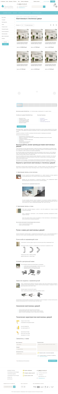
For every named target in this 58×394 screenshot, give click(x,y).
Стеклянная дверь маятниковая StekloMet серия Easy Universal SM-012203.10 (36, 66)
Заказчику (11, 1)
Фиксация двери (4, 34)
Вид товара (4, 18)
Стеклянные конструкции (13, 376)
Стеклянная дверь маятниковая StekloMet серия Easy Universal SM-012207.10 (50, 66)
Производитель (4, 23)
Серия (3, 25)
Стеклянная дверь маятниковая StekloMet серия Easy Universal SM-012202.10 (22, 66)
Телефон (18, 348)
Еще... (19, 1)
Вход (53, 1)
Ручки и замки (42, 121)
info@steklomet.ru (23, 8)
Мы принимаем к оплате (38, 384)
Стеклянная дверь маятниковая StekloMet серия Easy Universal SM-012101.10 (22, 44)
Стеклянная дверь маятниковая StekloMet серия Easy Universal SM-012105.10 (36, 44)
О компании (3, 1)
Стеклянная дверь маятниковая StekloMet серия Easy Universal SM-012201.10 (50, 44)
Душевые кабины (11, 371)
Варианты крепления (43, 120)
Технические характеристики (45, 122)
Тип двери (3, 20)
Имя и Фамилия (19, 343)
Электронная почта (19, 352)
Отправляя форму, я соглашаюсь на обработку (46, 357)
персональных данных (43, 357)
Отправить (14, 388)
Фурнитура (9, 378)
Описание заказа (40, 343)
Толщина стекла (4, 27)
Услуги (7, 1)
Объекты (14, 1)
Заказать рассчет (21, 127)
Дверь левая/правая (5, 37)
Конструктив (42, 119)
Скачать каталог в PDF (28, 376)
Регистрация (46, 1)
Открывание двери (5, 30)
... (55, 13)
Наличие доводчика (5, 32)
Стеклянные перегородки (13, 373)
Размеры (3, 39)
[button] (56, 82)
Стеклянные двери (11, 374)
